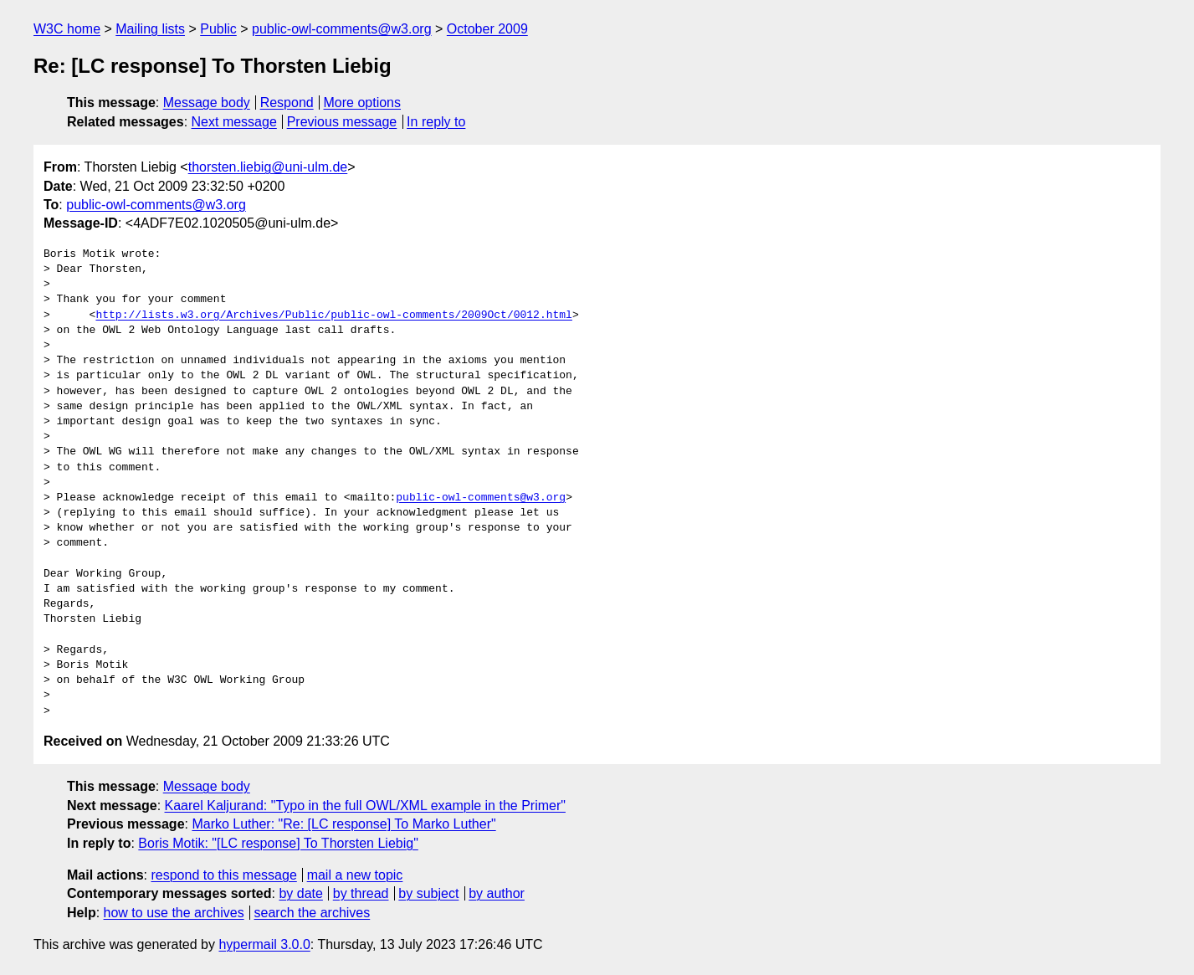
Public (218, 29)
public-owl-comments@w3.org (342, 29)
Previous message (342, 122)
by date (300, 893)
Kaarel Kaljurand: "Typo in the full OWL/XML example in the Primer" (365, 805)
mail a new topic (355, 875)
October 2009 (487, 29)
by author (497, 893)
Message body (206, 102)
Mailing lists (150, 29)
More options (363, 102)
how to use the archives (174, 913)
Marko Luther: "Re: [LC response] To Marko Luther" (343, 824)
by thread (361, 893)
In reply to (436, 122)
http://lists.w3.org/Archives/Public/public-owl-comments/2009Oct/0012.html (333, 315)
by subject (428, 893)
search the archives (312, 913)
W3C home (66, 29)
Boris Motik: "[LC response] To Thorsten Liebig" (278, 843)
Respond (287, 102)
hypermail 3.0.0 (264, 944)
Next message (234, 122)
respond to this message (223, 875)
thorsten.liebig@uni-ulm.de (268, 167)
